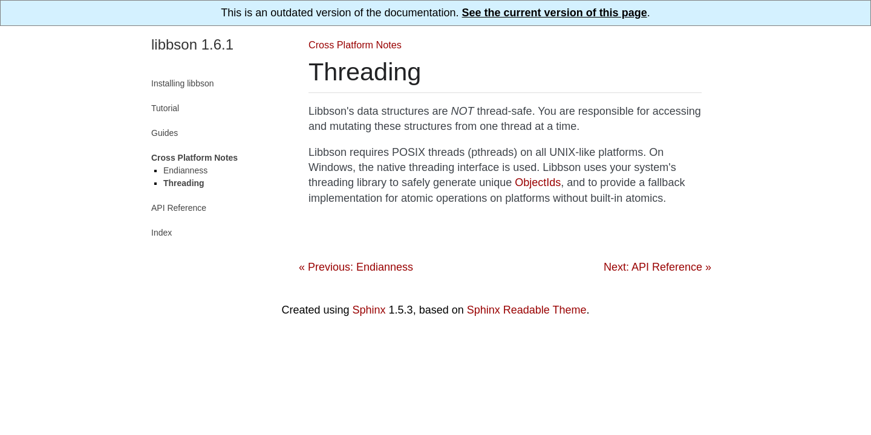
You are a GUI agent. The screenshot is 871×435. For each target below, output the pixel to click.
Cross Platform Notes (355, 44)
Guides (164, 133)
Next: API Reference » (657, 267)
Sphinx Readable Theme (527, 310)
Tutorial (165, 108)
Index (161, 232)
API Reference (178, 208)
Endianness (185, 170)
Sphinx (369, 310)
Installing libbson (182, 83)
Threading (183, 183)
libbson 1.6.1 (192, 44)
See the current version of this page (554, 13)
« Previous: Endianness (356, 267)
